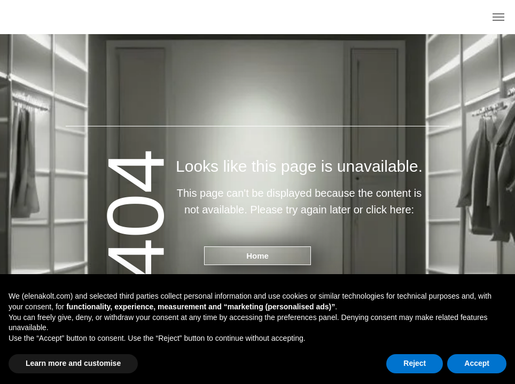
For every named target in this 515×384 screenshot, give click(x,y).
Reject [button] (414, 363)
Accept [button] (476, 363)
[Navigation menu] (498, 17)
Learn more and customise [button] (73, 363)
